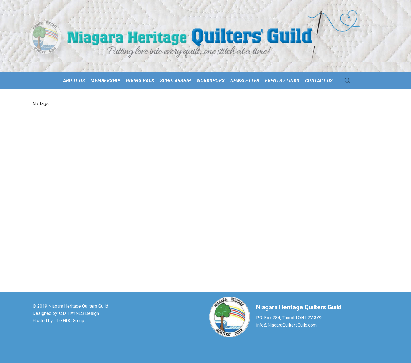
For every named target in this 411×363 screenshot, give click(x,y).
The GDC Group (69, 320)
